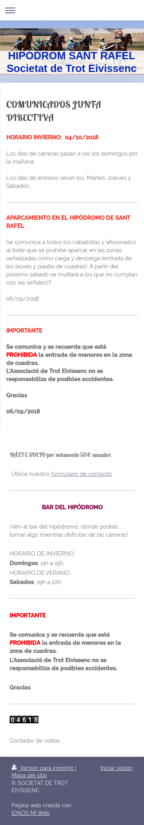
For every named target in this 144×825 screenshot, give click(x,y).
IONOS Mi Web (31, 813)
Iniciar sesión (116, 768)
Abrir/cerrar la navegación (72, 10)
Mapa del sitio (29, 775)
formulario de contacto (81, 473)
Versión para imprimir (43, 768)
